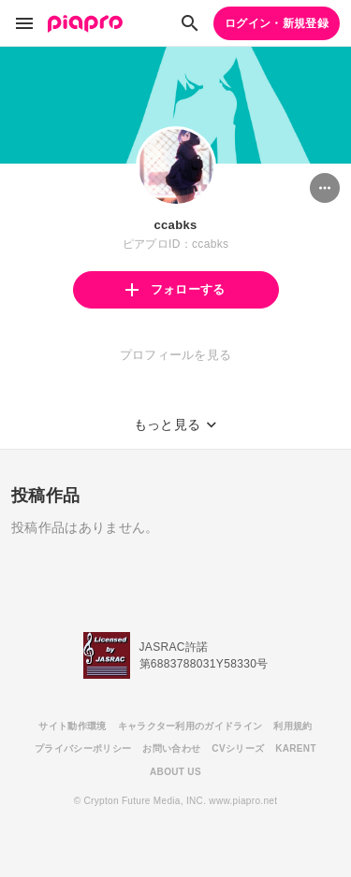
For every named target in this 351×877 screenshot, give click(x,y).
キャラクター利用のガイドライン (190, 726)
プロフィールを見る (176, 355)
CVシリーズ (238, 748)
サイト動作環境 (72, 726)
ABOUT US (175, 772)
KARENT (295, 748)
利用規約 (292, 726)
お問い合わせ (171, 748)
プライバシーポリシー (83, 748)
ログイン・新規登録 (277, 23)
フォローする (175, 289)
